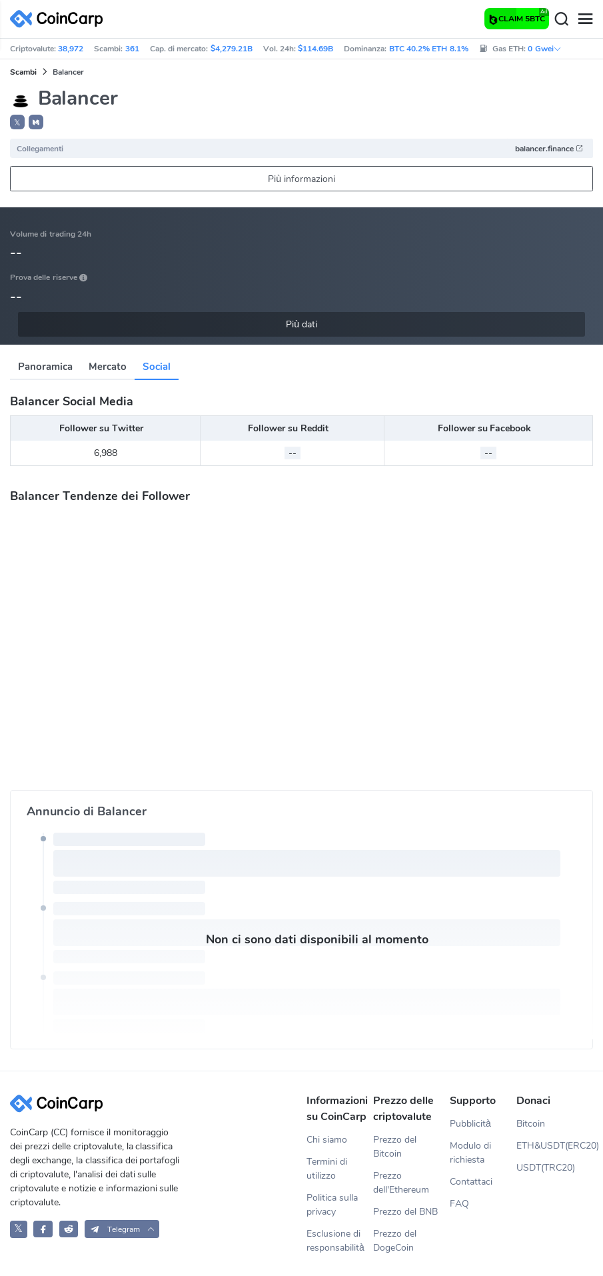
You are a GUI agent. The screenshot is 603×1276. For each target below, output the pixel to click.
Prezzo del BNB (405, 1211)
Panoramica (45, 366)
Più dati (301, 324)
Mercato (108, 366)
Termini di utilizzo (326, 1168)
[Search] (561, 19)
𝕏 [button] (17, 122)
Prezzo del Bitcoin (394, 1146)
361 (132, 48)
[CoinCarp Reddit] (69, 1229)
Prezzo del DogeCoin (394, 1240)
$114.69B (315, 48)
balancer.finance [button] (549, 148)
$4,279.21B (232, 48)
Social (157, 366)
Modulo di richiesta (470, 1152)
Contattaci (471, 1181)
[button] (36, 122)
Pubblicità (470, 1123)
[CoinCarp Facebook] (43, 1229)
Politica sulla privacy (332, 1204)
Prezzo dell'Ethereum (401, 1182)
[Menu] (585, 19)
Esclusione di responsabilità (335, 1240)
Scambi (23, 72)
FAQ (459, 1203)
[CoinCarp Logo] (60, 19)
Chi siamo (326, 1139)
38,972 (70, 48)
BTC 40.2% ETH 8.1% (428, 48)
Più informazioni (301, 179)
